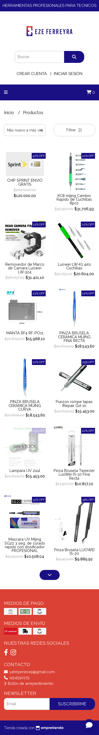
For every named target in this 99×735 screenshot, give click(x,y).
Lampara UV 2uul (25, 470)
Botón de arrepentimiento (28, 683)
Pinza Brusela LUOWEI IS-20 (74, 551)
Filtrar (74, 130)
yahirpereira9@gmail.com (29, 672)
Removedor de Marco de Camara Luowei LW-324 (24, 268)
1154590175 (17, 677)
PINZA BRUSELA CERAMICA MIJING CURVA (24, 405)
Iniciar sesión (68, 73)
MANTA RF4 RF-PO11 (24, 333)
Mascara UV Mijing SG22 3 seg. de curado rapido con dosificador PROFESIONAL (24, 545)
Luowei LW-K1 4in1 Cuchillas (74, 266)
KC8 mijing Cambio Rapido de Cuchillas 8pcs (74, 199)
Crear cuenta (32, 73)
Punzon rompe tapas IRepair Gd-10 (74, 403)
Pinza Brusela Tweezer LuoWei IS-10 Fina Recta (74, 474)
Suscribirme (72, 703)
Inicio (9, 112)
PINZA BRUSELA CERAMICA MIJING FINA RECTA (74, 337)
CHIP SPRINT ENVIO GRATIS (25, 182)
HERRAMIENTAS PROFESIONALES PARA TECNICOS (49, 5)
